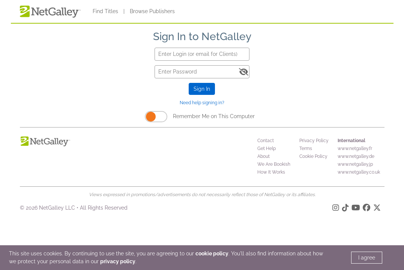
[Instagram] (335, 209)
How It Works (271, 172)
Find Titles (105, 11)
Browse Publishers (152, 11)
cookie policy (211, 253)
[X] (377, 209)
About (263, 156)
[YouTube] (355, 209)
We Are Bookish (273, 164)
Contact (265, 140)
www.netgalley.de (356, 156)
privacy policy (117, 261)
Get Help (266, 148)
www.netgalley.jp (355, 164)
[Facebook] (366, 209)
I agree (366, 258)
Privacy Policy (314, 140)
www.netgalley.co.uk (359, 172)
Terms (305, 148)
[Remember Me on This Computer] (156, 116)
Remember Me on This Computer (214, 116)
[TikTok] (345, 209)
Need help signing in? (202, 102)
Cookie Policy (313, 156)
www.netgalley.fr (355, 148)
